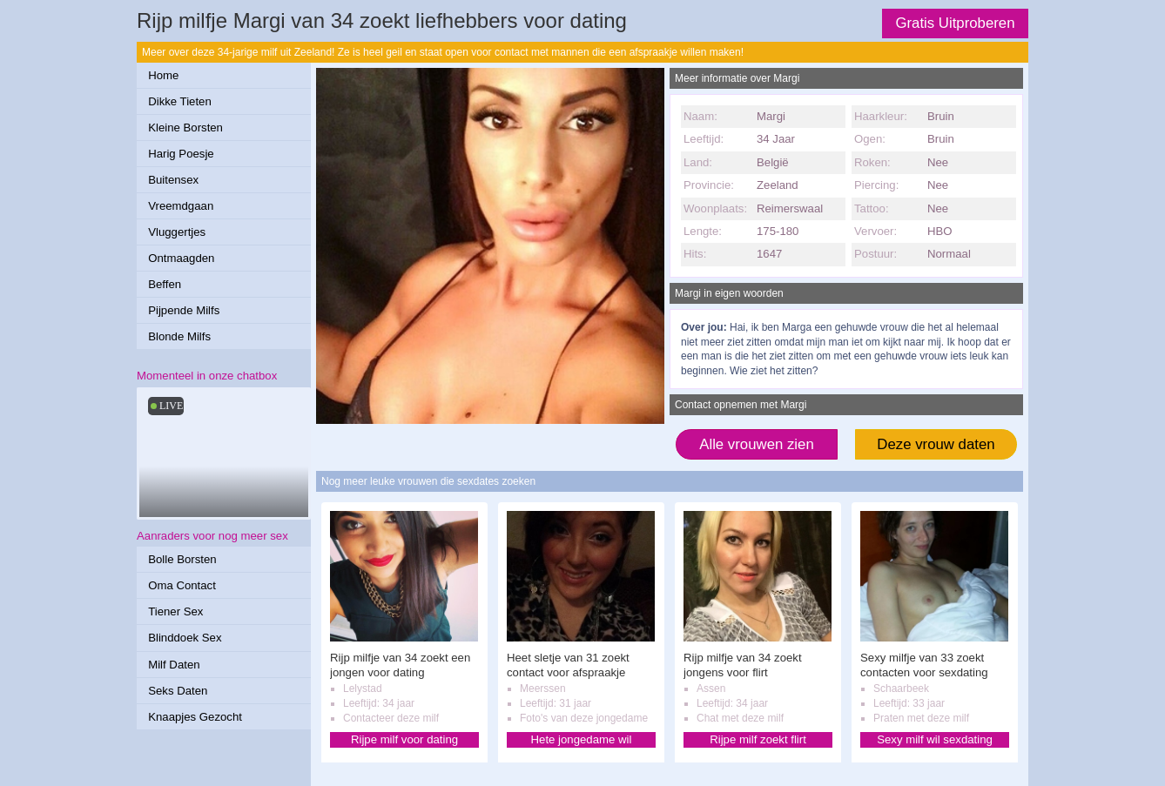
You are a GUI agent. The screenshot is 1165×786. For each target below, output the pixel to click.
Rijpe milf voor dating (404, 739)
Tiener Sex (175, 611)
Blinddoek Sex (184, 637)
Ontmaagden (181, 258)
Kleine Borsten (185, 127)
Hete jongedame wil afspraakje (581, 740)
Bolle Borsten (182, 559)
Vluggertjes (176, 231)
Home (163, 75)
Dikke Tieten (180, 101)
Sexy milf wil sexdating (935, 739)
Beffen (164, 284)
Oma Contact (182, 585)
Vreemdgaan (180, 205)
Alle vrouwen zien (756, 444)
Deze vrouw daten (935, 444)
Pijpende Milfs (183, 310)
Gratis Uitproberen (954, 23)
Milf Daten (173, 664)
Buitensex (173, 179)
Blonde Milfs (179, 336)
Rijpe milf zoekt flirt (758, 739)
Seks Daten (177, 690)
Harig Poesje (181, 153)
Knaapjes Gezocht (195, 716)
